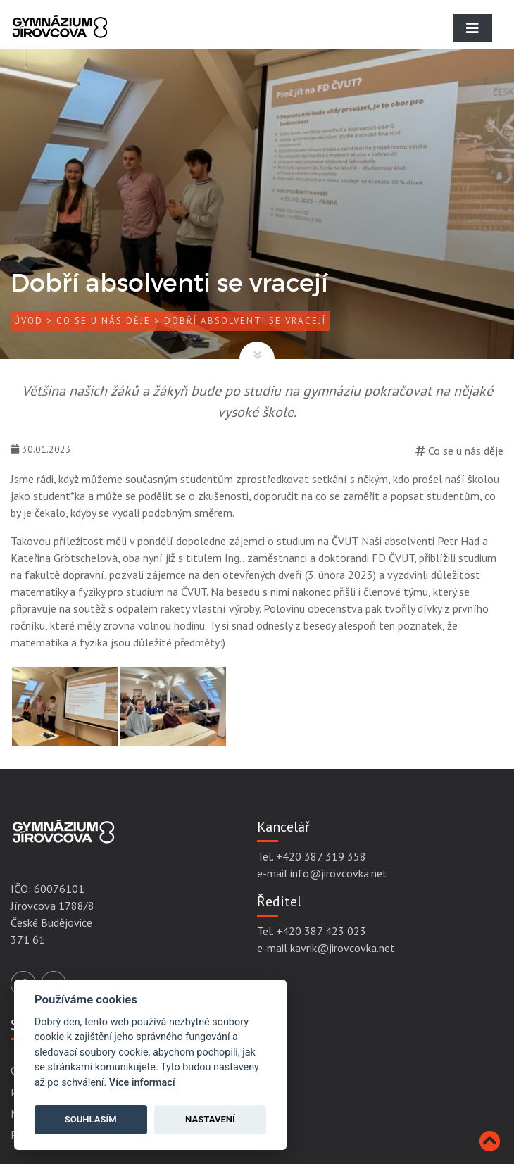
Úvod (28, 321)
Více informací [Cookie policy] (142, 1083)
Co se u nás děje (103, 321)
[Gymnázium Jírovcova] (60, 38)
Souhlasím (91, 1119)
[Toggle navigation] (472, 28)
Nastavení (210, 1119)
